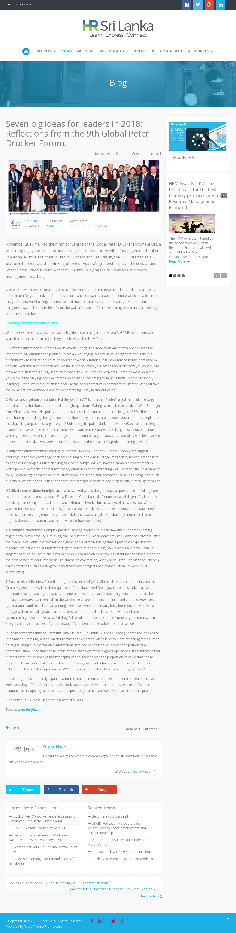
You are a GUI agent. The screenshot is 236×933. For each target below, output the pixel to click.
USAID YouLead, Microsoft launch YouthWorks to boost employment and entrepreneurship (117, 828)
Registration (25, 4)
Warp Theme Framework (43, 926)
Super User (31, 221)
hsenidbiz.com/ (143, 771)
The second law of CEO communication (121, 851)
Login (9, 4)
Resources (198, 51)
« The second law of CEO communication (77, 883)
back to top (151, 896)
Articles (43, 51)
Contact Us (143, 51)
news (15, 727)
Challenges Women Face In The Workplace (124, 859)
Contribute (171, 51)
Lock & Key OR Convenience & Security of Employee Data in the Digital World (43, 818)
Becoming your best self (110, 816)
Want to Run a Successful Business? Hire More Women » (112, 889)
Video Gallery (90, 51)
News (67, 51)
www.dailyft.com (30, 709)
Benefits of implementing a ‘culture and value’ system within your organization (40, 837)
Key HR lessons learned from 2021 (39, 828)
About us (118, 51)
